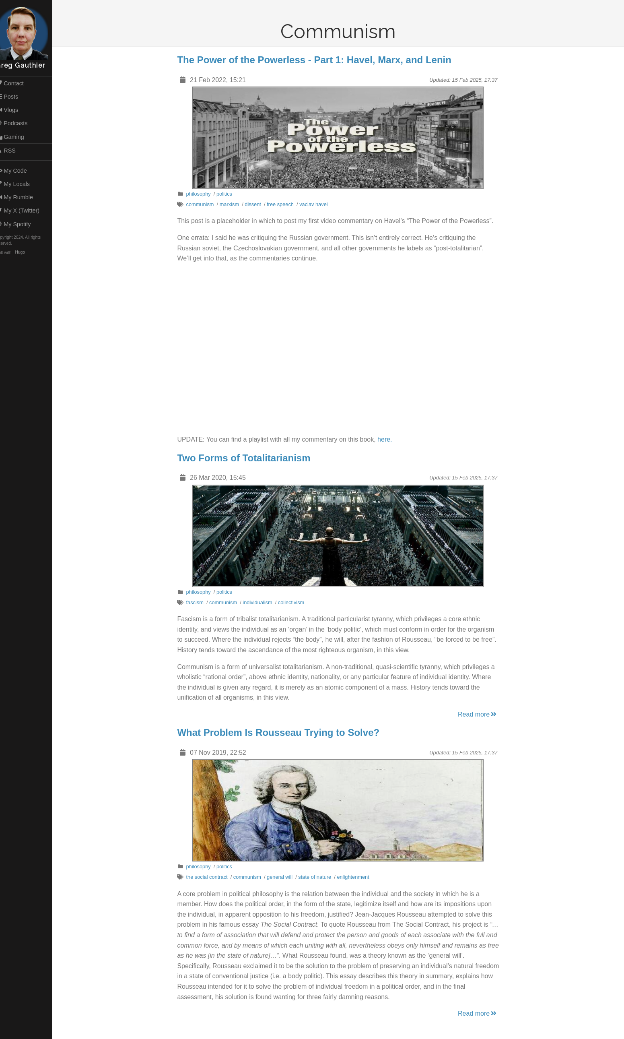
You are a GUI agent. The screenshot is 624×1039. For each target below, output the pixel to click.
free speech (284, 204)
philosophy (202, 194)
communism (204, 204)
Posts (15, 96)
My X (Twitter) (26, 210)
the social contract (211, 877)
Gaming (18, 137)
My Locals (21, 184)
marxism (233, 204)
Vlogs (15, 110)
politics (228, 194)
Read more (482, 714)
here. (388, 439)
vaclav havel (317, 204)
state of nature (318, 877)
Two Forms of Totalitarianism (248, 457)
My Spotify (21, 224)
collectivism (295, 602)
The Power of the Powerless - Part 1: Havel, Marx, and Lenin (318, 59)
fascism (199, 602)
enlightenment (357, 877)
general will (284, 877)
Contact (18, 83)
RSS (14, 150)
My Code (19, 170)
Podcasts (20, 123)
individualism (261, 602)
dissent (257, 204)
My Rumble (22, 197)
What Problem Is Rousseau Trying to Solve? (282, 732)
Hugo (28, 252)
